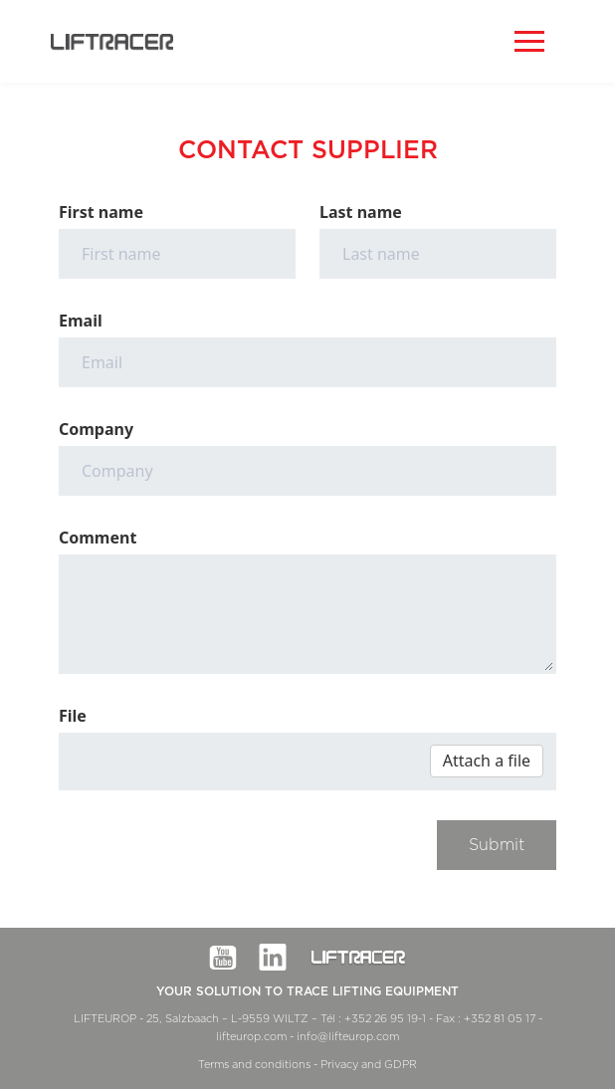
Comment (97, 537)
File (73, 716)
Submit (496, 845)
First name (101, 212)
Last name (360, 212)
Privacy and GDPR (368, 1064)
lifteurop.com (251, 1036)
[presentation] (210, 859)
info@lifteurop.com (348, 1036)
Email (80, 320)
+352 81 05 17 (499, 1018)
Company (96, 429)
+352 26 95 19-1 (385, 1018)
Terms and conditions (254, 1064)
